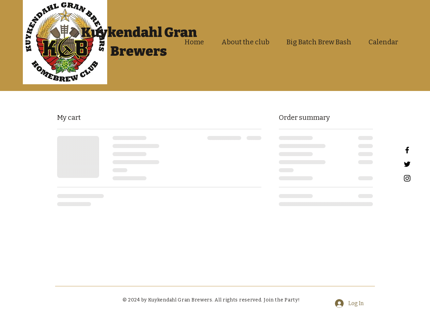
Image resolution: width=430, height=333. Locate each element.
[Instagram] (407, 178)
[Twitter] (407, 164)
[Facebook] (407, 150)
